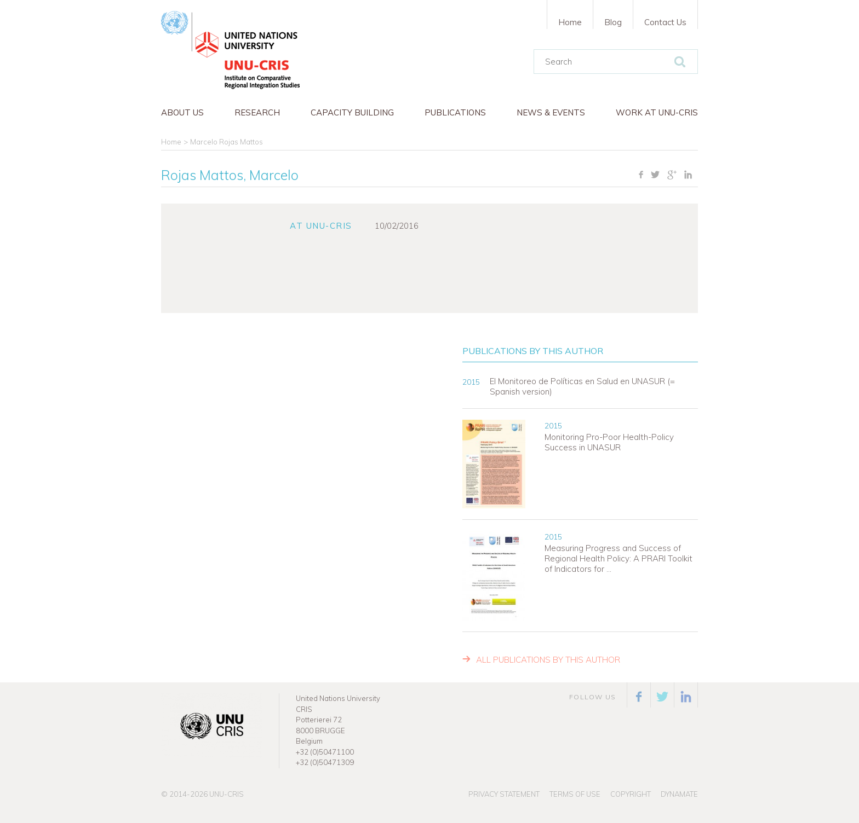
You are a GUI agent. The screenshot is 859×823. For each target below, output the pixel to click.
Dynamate (679, 794)
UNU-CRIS (226, 794)
